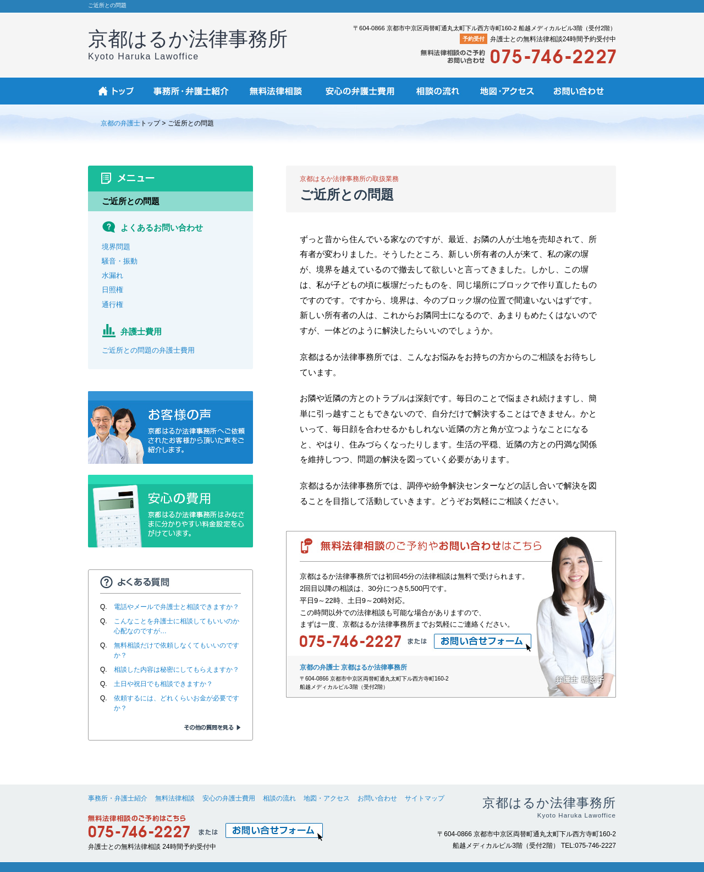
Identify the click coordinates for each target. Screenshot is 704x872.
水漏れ (112, 275)
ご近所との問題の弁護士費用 (148, 350)
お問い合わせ (377, 798)
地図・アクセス (327, 798)
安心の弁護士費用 (228, 798)
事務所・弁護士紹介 (117, 798)
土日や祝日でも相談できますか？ (163, 684)
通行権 (112, 304)
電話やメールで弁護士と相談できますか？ (176, 607)
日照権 (112, 290)
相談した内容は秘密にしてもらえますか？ (176, 669)
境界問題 (116, 247)
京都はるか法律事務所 (188, 44)
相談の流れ (279, 798)
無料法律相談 (175, 798)
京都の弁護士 (120, 123)
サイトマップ (424, 798)
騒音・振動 (120, 261)
